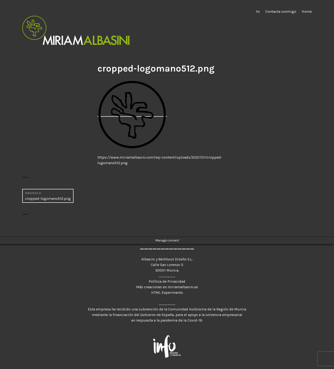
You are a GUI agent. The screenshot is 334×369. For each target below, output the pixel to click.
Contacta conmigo (280, 11)
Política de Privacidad (167, 281)
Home (307, 11)
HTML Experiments (167, 292)
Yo (258, 11)
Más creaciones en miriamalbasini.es (167, 287)
